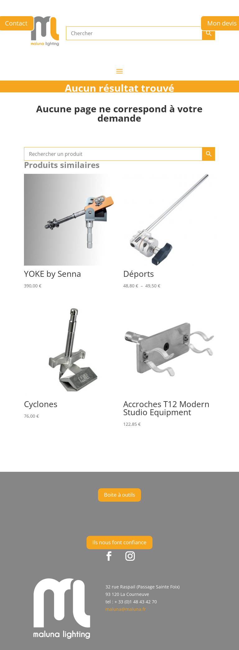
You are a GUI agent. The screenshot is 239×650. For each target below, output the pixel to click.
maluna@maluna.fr (125, 609)
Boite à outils (119, 494)
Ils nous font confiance (119, 542)
